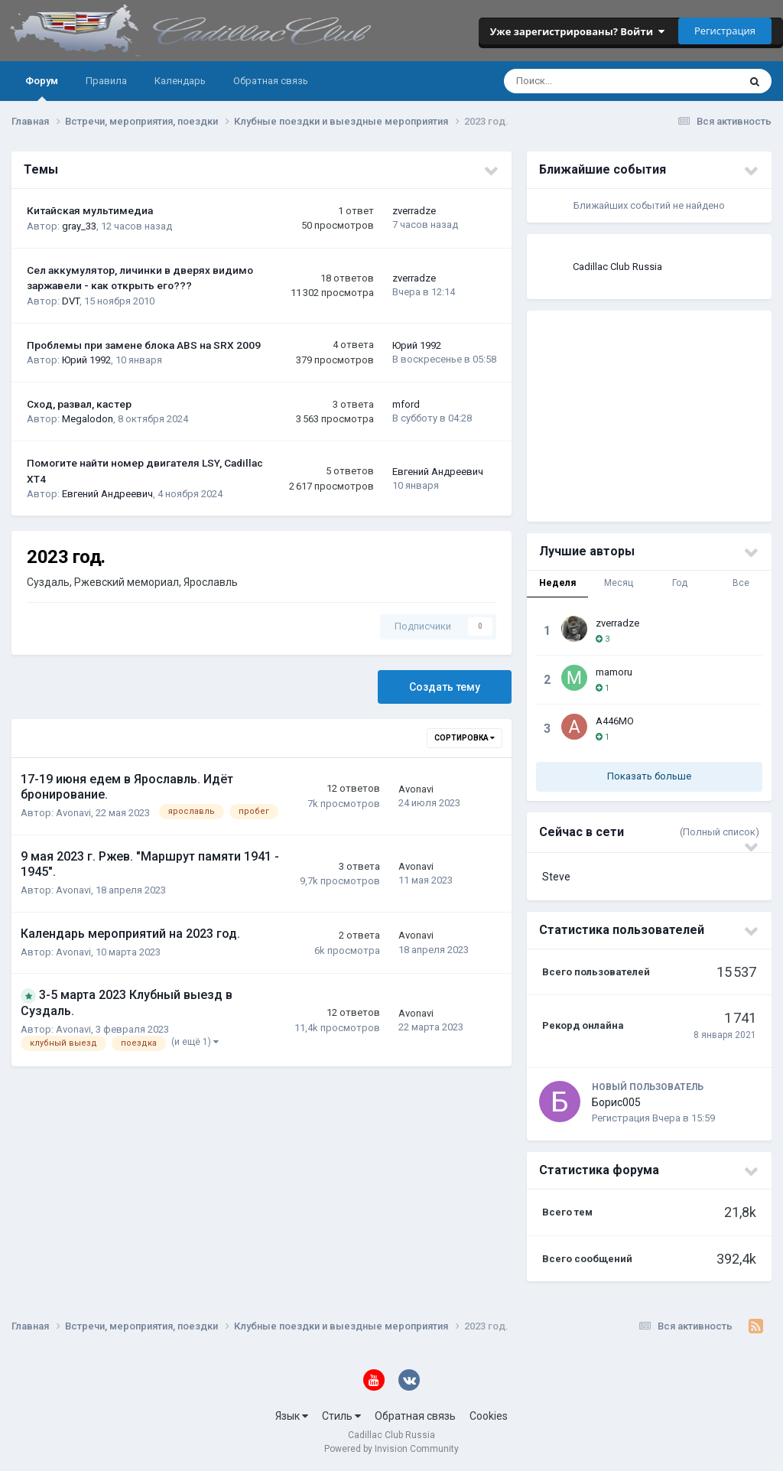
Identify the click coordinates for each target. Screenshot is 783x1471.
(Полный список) (719, 832)
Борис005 (616, 1102)
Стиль (341, 1416)
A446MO (615, 721)
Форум (41, 88)
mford (406, 404)
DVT (71, 301)
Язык (291, 1416)
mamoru (614, 672)
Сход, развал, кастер (79, 404)
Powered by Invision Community (391, 1448)
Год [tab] (679, 583)
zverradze (414, 210)
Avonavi (73, 812)
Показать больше (649, 776)
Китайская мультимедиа (90, 210)
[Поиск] (571, 81)
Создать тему (444, 687)
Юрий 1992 (86, 360)
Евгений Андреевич (107, 494)
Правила (106, 80)
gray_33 (79, 226)
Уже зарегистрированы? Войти (577, 31)
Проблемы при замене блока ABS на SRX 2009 (144, 345)
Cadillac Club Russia (617, 266)
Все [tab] (741, 583)
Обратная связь (270, 80)
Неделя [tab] (557, 583)
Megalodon (87, 419)
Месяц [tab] (618, 583)
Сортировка (464, 738)
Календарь (180, 80)
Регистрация (724, 30)
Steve (556, 877)
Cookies (488, 1416)
